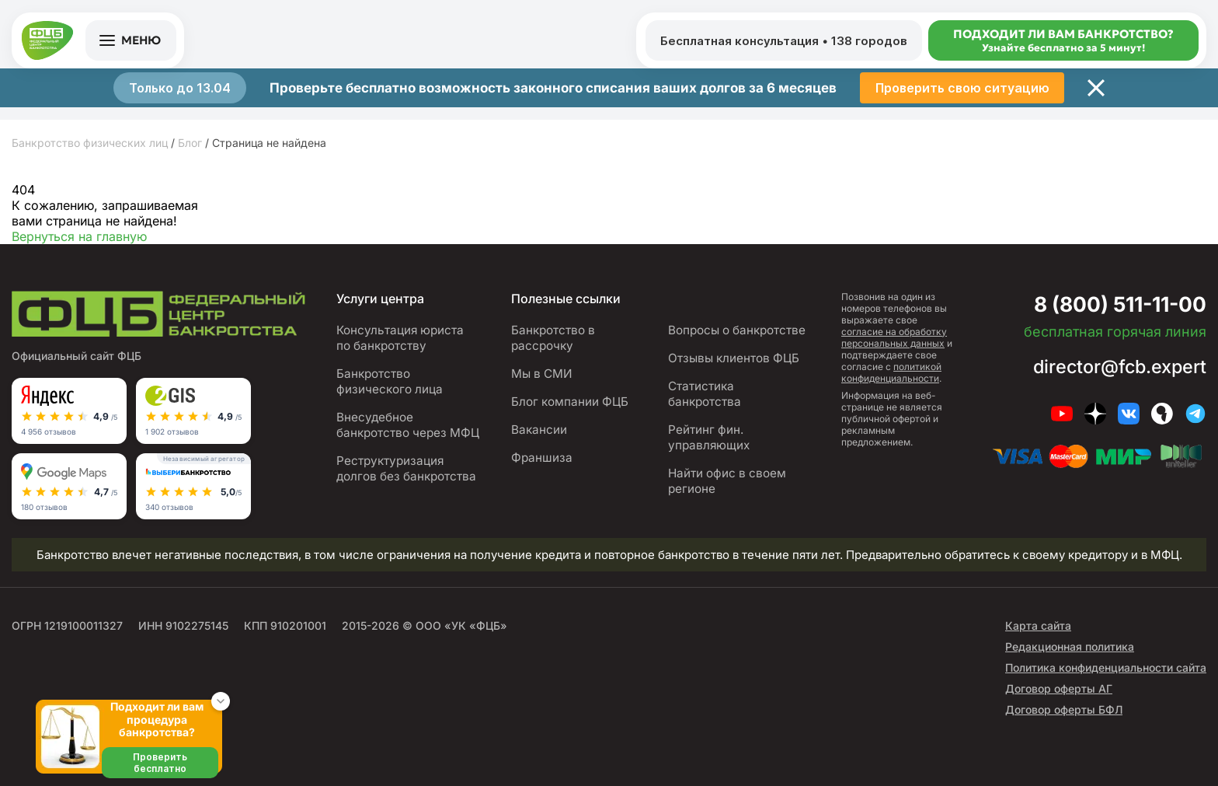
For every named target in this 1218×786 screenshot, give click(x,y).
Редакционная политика (1069, 646)
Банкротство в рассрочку (553, 338)
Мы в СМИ (541, 373)
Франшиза (541, 457)
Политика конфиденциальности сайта (1105, 667)
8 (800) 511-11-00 (1114, 304)
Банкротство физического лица (389, 381)
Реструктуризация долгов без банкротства (406, 468)
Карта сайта (1038, 625)
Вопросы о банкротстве (737, 330)
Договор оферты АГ (1058, 688)
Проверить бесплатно (160, 762)
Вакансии (539, 429)
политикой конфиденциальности (891, 372)
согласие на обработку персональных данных (894, 337)
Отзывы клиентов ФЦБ (733, 358)
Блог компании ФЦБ (569, 401)
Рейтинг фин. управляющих (709, 437)
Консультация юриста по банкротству (400, 338)
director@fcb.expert (1117, 366)
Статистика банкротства (704, 394)
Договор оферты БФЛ (1063, 709)
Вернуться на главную (79, 236)
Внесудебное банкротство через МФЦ (407, 425)
